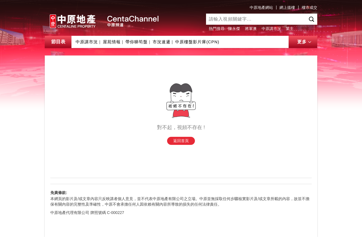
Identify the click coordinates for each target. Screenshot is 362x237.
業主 (290, 28)
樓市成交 (309, 7)
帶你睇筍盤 (136, 41)
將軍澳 (251, 28)
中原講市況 (271, 28)
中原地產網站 (261, 7)
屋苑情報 (112, 41)
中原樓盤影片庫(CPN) (197, 41)
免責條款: (58, 192)
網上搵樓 (287, 7)
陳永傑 (234, 28)
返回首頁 (181, 140)
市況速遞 (161, 41)
